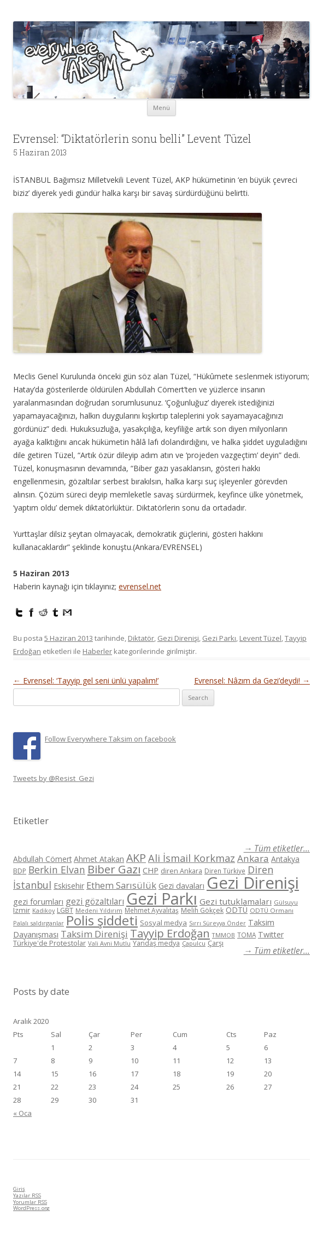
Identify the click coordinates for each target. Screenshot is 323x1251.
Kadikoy (43, 910)
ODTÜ (237, 910)
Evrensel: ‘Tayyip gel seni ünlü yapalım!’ (85, 680)
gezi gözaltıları (95, 901)
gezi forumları (38, 901)
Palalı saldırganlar (38, 923)
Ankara (253, 858)
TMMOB (223, 935)
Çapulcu (193, 943)
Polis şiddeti (102, 920)
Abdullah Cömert (42, 859)
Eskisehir (69, 886)
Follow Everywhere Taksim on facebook (110, 739)
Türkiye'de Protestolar (49, 943)
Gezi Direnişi (178, 638)
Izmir (21, 910)
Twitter (271, 934)
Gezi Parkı (219, 638)
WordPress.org (31, 1208)
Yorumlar (30, 1202)
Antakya (285, 859)
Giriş (19, 1188)
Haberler (97, 651)
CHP (150, 870)
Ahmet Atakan (99, 859)
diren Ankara (181, 871)
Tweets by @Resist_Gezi (53, 778)
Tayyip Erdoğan (170, 933)
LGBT (65, 910)
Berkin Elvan (56, 869)
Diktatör (141, 638)
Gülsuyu (286, 902)
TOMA (246, 934)
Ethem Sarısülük (121, 885)
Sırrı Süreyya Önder (217, 923)
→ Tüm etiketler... (277, 848)
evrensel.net (140, 586)
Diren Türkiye (224, 870)
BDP (19, 871)
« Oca (22, 1113)
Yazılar (27, 1195)
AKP (136, 857)
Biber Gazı (113, 869)
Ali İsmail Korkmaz (191, 858)
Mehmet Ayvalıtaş (152, 910)
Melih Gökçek (202, 910)
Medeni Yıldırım (98, 910)
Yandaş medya (156, 943)
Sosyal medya (163, 923)
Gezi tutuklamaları (235, 901)
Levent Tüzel (260, 638)
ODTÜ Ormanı (271, 910)
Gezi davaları (181, 886)
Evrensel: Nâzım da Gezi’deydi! (252, 680)
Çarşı (216, 943)
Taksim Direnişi (94, 934)
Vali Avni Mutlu (109, 943)
